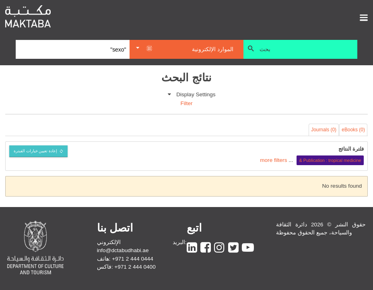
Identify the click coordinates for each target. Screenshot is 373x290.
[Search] (73, 49)
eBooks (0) (353, 130)
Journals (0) (323, 130)
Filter (186, 103)
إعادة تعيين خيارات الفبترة (36, 151)
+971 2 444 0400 (134, 267)
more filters (273, 160)
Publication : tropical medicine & (330, 160)
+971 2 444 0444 (132, 259)
